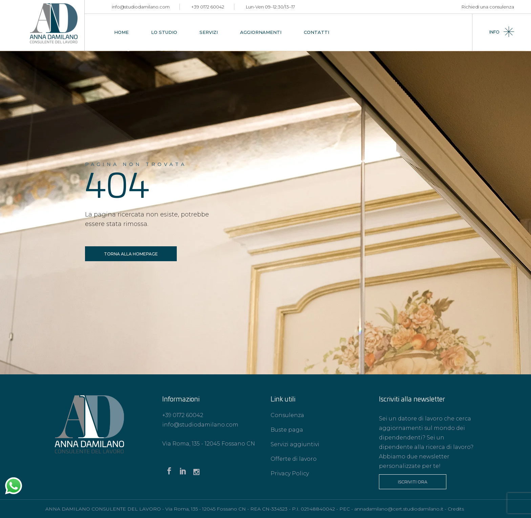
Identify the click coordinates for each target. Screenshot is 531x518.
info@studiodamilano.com (141, 6)
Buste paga (287, 430)
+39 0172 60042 (207, 6)
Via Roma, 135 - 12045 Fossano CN (208, 443)
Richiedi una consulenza (488, 6)
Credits (456, 509)
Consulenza (287, 415)
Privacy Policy (290, 473)
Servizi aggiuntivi (295, 444)
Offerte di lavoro (294, 459)
